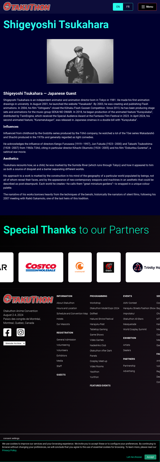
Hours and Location (67, 308)
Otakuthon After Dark (101, 350)
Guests (61, 374)
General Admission (66, 339)
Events (127, 296)
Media (60, 360)
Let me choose (134, 457)
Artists (126, 345)
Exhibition (129, 338)
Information (64, 296)
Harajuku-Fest (97, 324)
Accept (150, 457)
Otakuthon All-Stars (133, 319)
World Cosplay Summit (135, 329)
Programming (98, 296)
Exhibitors (62, 355)
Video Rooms (97, 366)
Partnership (129, 365)
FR (128, 6)
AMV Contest (130, 303)
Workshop (95, 303)
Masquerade (129, 324)
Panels (93, 355)
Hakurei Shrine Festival (101, 319)
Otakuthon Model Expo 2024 (104, 308)
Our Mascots (63, 324)
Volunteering (63, 345)
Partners (129, 359)
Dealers (127, 350)
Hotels (60, 319)
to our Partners (76, 230)
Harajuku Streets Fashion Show (139, 308)
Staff (59, 366)
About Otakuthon (65, 303)
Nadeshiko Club (98, 345)
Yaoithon (94, 371)
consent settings (11, 438)
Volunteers (62, 350)
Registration (65, 332)
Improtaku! (129, 313)
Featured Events (100, 385)
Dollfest (94, 313)
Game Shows (97, 334)
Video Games (97, 340)
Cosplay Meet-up (98, 361)
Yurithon (94, 377)
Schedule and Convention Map (72, 313)
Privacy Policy (9, 450)
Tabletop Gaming (99, 329)
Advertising (129, 371)
